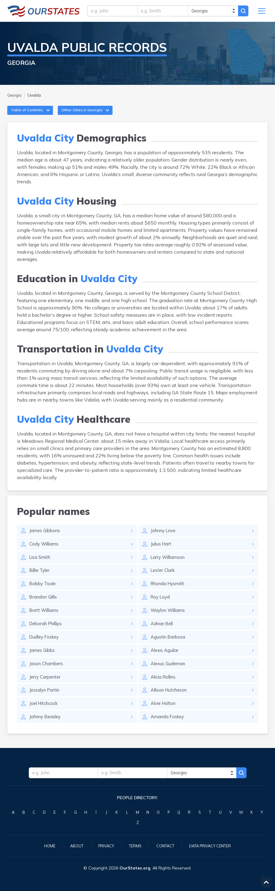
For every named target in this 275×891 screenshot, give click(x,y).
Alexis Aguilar (166, 663)
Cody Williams (45, 551)
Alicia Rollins (165, 691)
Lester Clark (164, 579)
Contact (165, 845)
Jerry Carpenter (46, 691)
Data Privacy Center (213, 845)
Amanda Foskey (169, 732)
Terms (134, 845)
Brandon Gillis (44, 607)
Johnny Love (165, 537)
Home (44, 845)
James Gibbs (43, 663)
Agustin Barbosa (169, 649)
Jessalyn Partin (46, 705)
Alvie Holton (164, 719)
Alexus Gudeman (169, 677)
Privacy (103, 845)
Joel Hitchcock (45, 719)
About (72, 845)
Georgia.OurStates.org (43, 12)
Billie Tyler (41, 579)
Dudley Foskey (45, 649)
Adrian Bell (163, 635)
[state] (211, 12)
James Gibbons (46, 537)
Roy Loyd (161, 607)
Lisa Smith (41, 565)
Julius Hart (162, 551)
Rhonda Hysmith (169, 593)
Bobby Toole (43, 593)
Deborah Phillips (48, 635)
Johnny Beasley (46, 732)
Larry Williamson (169, 565)
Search (242, 12)
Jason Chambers (47, 677)
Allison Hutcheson (171, 705)
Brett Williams (45, 621)
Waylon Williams (170, 621)
